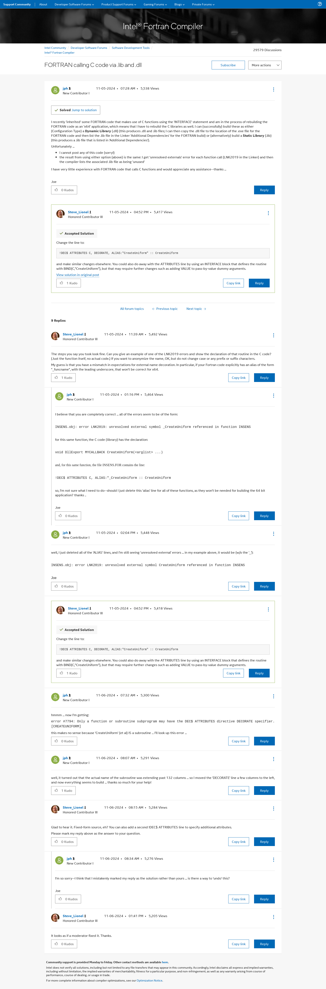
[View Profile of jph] (67, 88)
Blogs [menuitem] (178, 4)
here (165, 962)
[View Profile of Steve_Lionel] (79, 212)
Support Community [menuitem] (17, 4)
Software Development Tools (131, 47)
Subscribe (228, 65)
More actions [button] (261, 65)
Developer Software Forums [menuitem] (73, 4)
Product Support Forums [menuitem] (117, 4)
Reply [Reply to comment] (259, 283)
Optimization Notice (149, 980)
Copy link (233, 283)
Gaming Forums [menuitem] (154, 4)
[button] (273, 89)
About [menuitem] (43, 4)
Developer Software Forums (89, 47)
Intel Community (55, 47)
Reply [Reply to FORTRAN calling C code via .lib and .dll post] (264, 189)
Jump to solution (78, 109)
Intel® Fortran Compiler (59, 52)
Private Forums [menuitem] (202, 4)
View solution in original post (77, 274)
